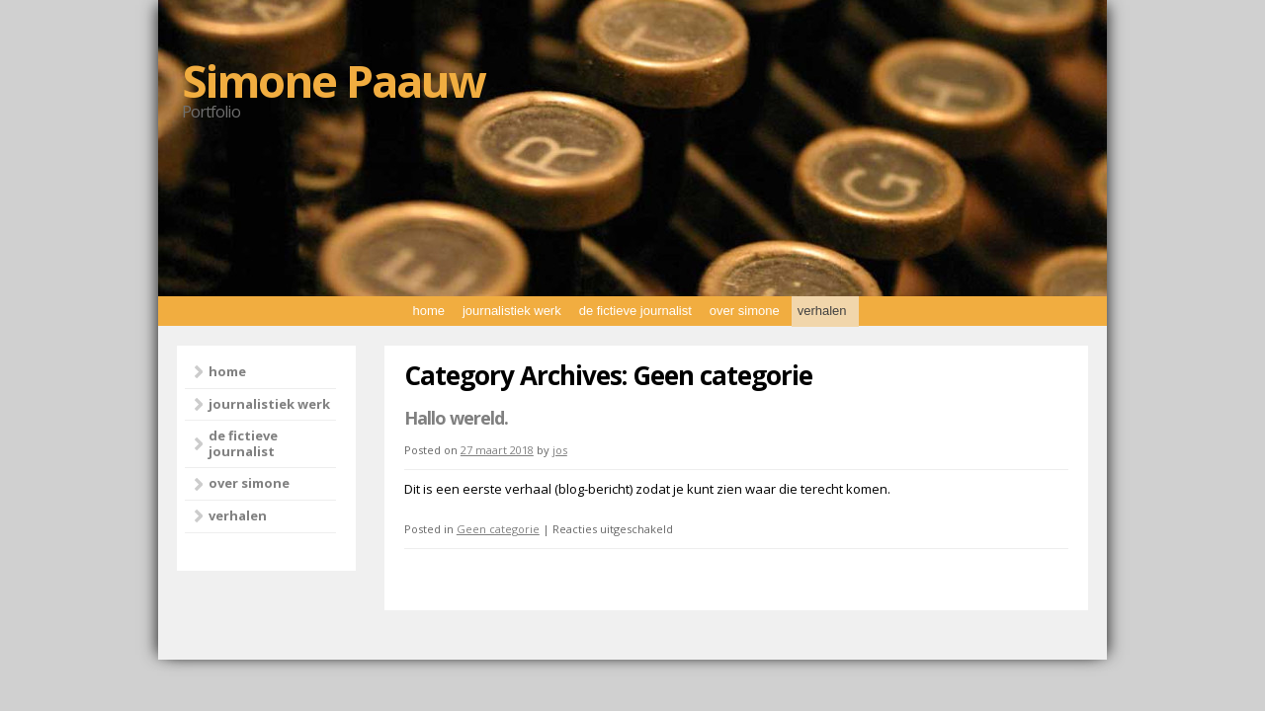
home (428, 310)
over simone (745, 310)
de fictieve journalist (635, 310)
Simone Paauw (333, 80)
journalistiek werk (512, 310)
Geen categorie (498, 528)
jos (559, 449)
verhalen (822, 310)
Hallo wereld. (456, 418)
